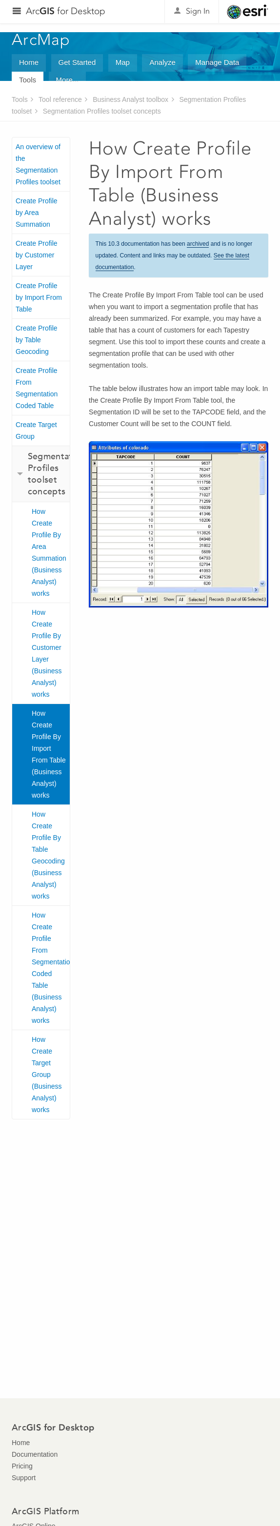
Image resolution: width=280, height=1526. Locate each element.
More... (67, 80)
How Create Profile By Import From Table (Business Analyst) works (49, 754)
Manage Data (217, 62)
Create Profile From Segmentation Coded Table (37, 388)
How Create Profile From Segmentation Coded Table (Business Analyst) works (51, 967)
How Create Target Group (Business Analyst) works (46, 1075)
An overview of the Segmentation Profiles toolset (38, 164)
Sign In (198, 11)
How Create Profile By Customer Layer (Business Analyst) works (46, 653)
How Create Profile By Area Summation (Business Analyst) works (49, 552)
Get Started (77, 62)
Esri (247, 11)
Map (123, 62)
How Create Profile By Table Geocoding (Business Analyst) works (48, 855)
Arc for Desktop (65, 11)
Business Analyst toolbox (130, 99)
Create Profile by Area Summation (37, 212)
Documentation (35, 1454)
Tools (27, 80)
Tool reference (60, 99)
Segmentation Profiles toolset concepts (102, 111)
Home (29, 62)
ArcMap (41, 39)
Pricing (22, 1466)
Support (24, 1478)
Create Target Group (36, 430)
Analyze (162, 62)
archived (198, 243)
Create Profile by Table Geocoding (37, 339)
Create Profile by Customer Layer (37, 255)
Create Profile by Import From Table (39, 297)
